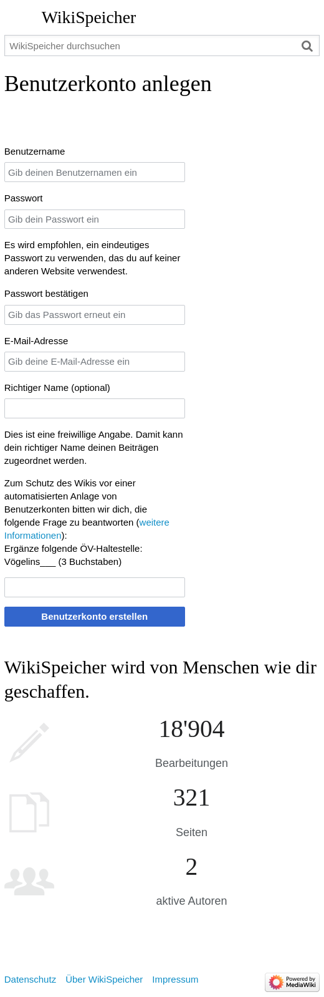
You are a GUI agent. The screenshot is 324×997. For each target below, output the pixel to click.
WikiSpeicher (89, 17)
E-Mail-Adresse (36, 340)
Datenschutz (30, 979)
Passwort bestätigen (46, 293)
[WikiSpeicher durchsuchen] (162, 45)
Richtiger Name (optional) (57, 387)
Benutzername (34, 151)
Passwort (23, 198)
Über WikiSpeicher (104, 979)
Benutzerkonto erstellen (94, 616)
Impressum (175, 979)
